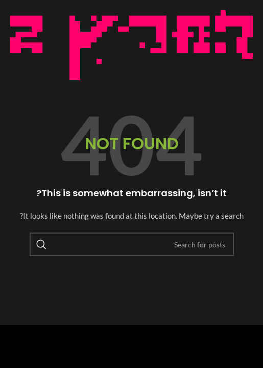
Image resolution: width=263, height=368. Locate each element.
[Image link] (131, 44)
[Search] (132, 244)
